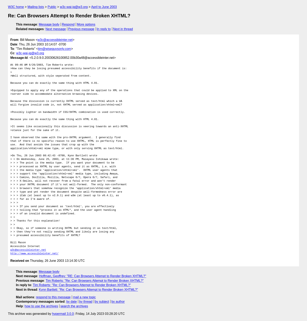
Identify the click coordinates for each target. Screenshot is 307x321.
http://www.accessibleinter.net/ (34, 253)
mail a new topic (84, 297)
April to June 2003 (104, 7)
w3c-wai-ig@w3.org (74, 7)
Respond (68, 24)
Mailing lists (35, 7)
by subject (102, 301)
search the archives (74, 306)
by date (71, 301)
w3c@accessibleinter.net (54, 39)
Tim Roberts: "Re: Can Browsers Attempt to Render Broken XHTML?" (95, 280)
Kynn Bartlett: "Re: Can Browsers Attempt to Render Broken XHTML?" (88, 289)
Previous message (81, 29)
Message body (49, 24)
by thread (86, 301)
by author (118, 301)
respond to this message (53, 297)
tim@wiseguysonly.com (54, 48)
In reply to (104, 29)
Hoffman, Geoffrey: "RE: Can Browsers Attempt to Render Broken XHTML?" (92, 276)
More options (86, 24)
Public (52, 7)
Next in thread (123, 29)
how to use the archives (41, 306)
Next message (56, 29)
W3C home (16, 7)
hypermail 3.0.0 (63, 313)
